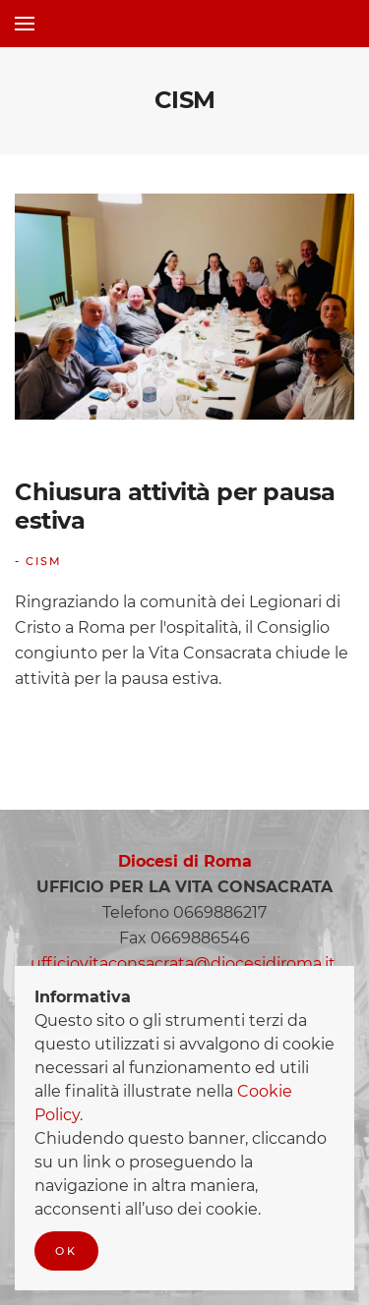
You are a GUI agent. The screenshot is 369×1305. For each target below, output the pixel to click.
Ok (66, 1251)
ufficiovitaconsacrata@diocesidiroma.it (183, 963)
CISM (44, 561)
